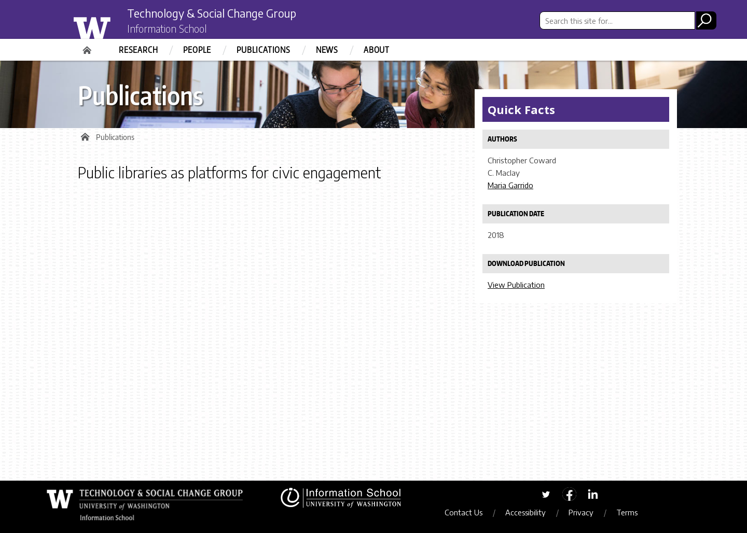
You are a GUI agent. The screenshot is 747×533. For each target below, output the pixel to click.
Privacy (585, 512)
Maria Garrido (510, 185)
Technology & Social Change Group (224, 14)
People (197, 50)
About (377, 50)
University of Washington (112, 27)
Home (88, 46)
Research (138, 50)
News (327, 50)
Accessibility (530, 512)
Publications (263, 50)
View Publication (516, 284)
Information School (172, 30)
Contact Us (468, 512)
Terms (631, 512)
